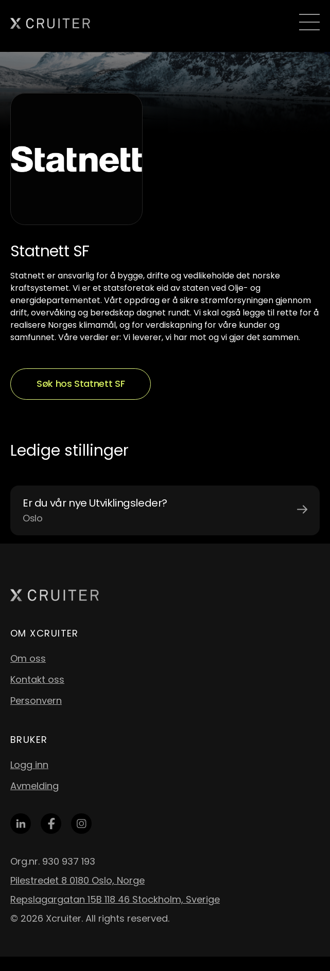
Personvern (36, 700)
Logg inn (29, 764)
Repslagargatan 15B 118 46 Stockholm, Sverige (115, 899)
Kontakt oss (37, 679)
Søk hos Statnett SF (81, 383)
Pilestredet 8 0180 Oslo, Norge (77, 880)
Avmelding (34, 785)
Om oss (28, 658)
